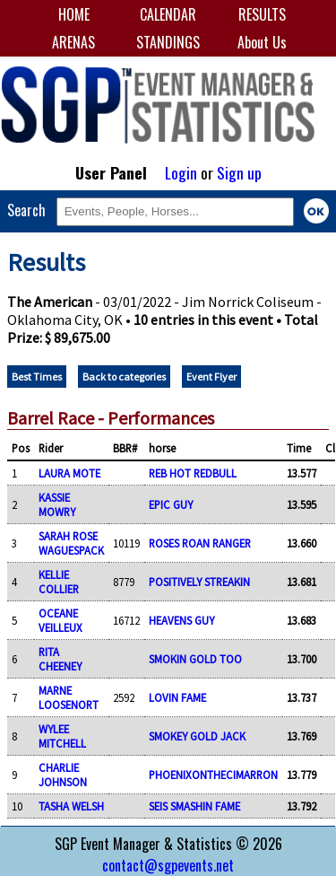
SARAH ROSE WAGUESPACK (71, 543)
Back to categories (124, 376)
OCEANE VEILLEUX (60, 620)
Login (181, 172)
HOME (74, 14)
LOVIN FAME (177, 697)
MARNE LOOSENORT (69, 697)
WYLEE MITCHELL (62, 736)
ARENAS (73, 42)
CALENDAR (168, 14)
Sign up (239, 172)
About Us (262, 42)
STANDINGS (168, 42)
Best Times (37, 376)
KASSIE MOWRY (57, 504)
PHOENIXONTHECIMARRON (213, 774)
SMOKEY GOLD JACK (197, 736)
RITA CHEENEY (60, 658)
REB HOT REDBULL (193, 473)
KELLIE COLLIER (59, 581)
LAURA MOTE (69, 473)
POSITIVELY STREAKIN (199, 581)
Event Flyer (211, 376)
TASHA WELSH (71, 806)
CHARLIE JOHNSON (63, 774)
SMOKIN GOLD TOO (195, 659)
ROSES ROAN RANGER (200, 543)
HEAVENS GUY (181, 620)
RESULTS (262, 14)
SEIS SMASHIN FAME (194, 806)
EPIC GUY (171, 504)
